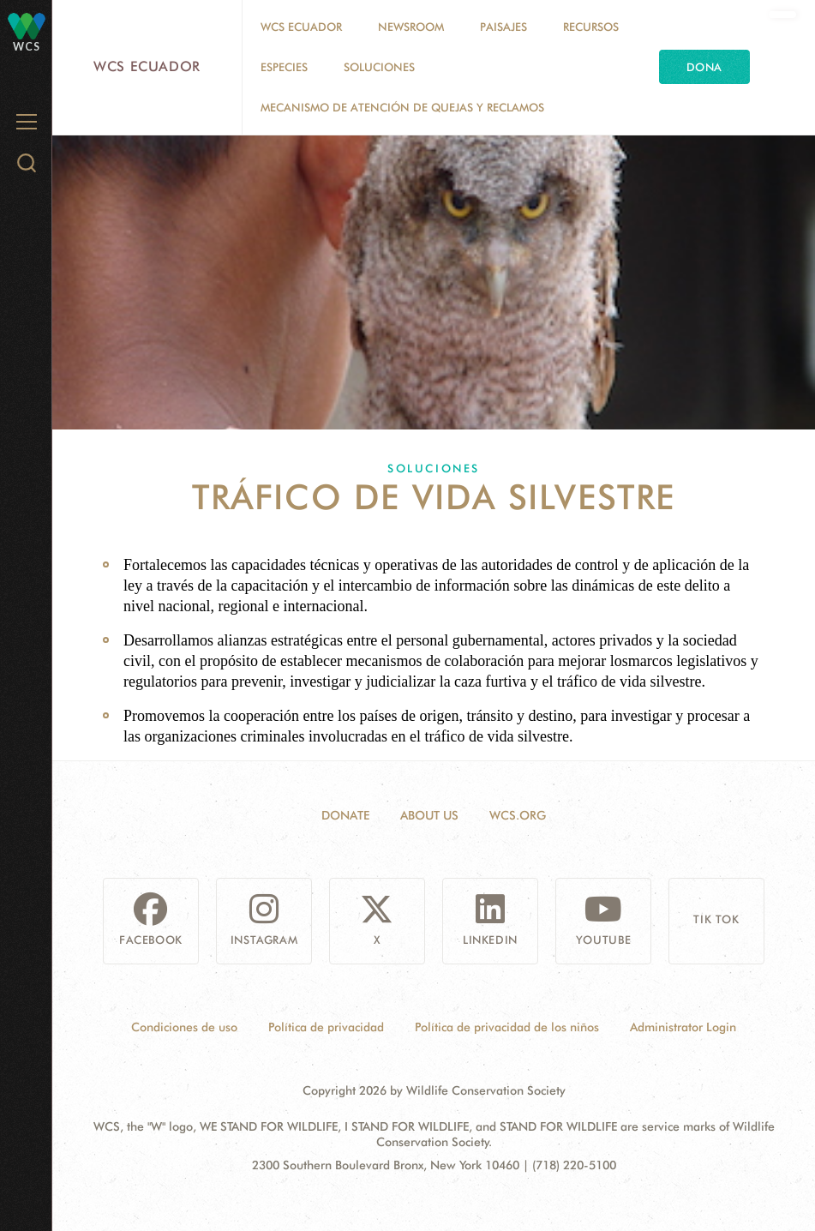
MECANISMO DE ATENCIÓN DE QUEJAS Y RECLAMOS (402, 107)
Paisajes (503, 26)
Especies (284, 67)
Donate (345, 815)
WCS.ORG (517, 815)
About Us (429, 815)
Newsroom (411, 26)
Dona (704, 67)
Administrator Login (683, 1027)
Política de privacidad (326, 1027)
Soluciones (379, 67)
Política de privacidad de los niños (507, 1027)
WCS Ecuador (147, 66)
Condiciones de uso (184, 1027)
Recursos (591, 26)
